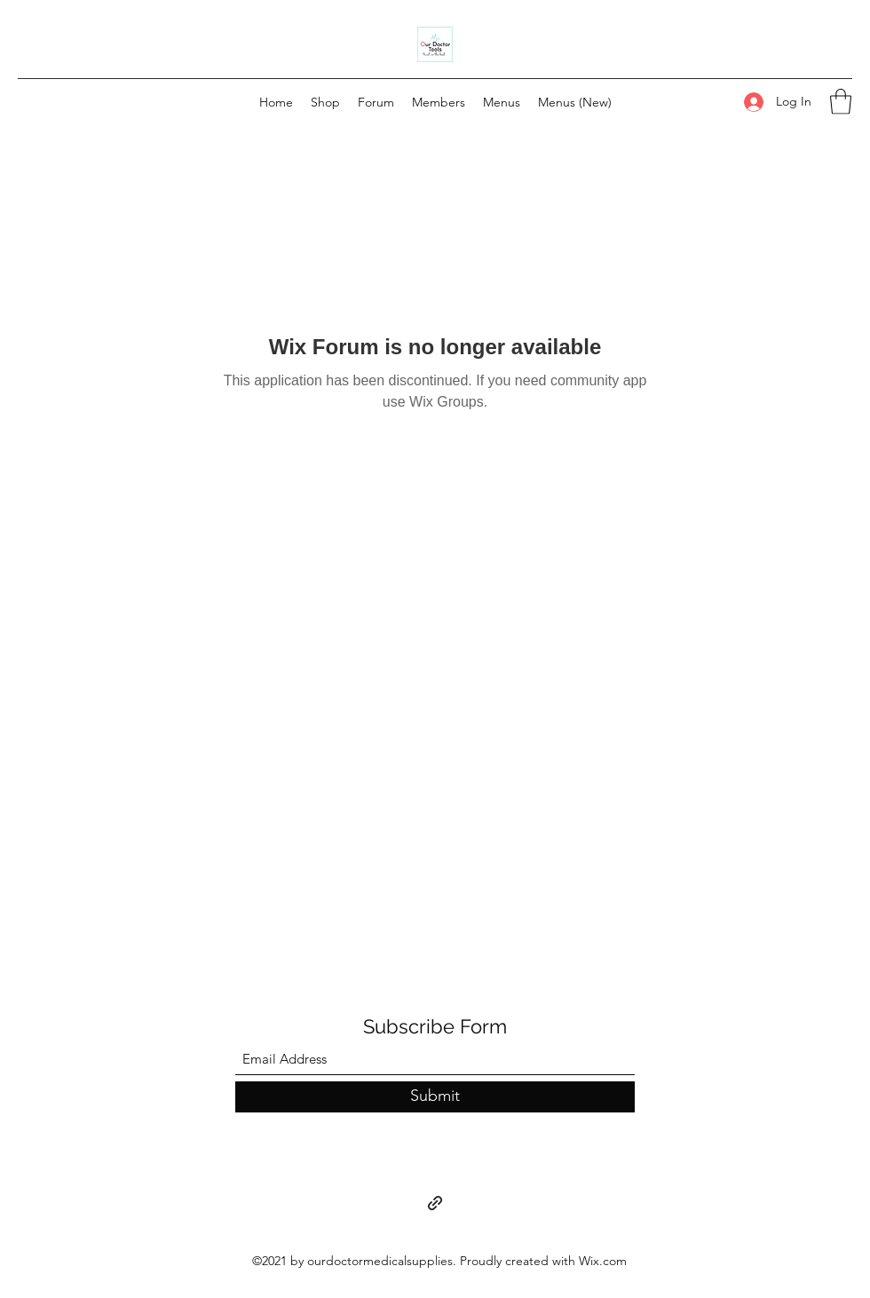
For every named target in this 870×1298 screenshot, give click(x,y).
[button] (840, 102)
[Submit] (435, 1096)
